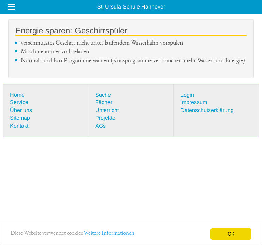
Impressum (193, 102)
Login (187, 95)
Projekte (105, 118)
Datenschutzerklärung (207, 110)
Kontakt (19, 126)
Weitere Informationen (109, 235)
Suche (103, 95)
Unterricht (107, 110)
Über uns (21, 110)
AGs (100, 126)
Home (17, 95)
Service (19, 102)
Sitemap (20, 118)
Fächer (103, 102)
